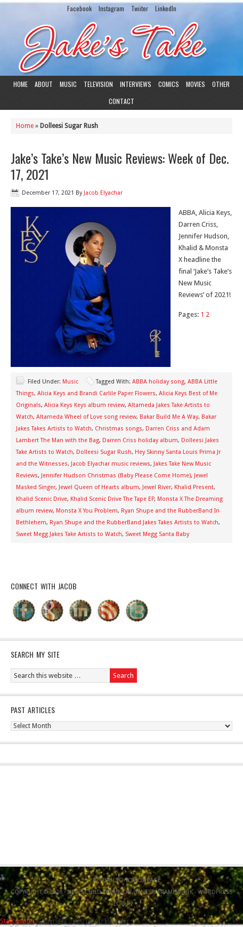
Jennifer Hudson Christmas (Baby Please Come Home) (116, 475)
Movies (195, 84)
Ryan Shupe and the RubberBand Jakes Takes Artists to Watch (134, 522)
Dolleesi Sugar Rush (104, 452)
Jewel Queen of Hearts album (99, 487)
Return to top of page (127, 880)
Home (20, 84)
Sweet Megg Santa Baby (157, 534)
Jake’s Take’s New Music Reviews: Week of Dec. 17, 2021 (120, 165)
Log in (123, 903)
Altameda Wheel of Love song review (86, 416)
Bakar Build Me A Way (169, 416)
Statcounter (17, 921)
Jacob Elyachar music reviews (110, 463)
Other (221, 84)
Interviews (135, 84)
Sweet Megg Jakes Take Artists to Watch (69, 534)
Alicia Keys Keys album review (84, 405)
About (44, 84)
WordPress (215, 892)
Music (68, 84)
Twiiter (139, 8)
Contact (121, 101)
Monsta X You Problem (87, 510)
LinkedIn (165, 8)
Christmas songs (118, 428)
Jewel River (156, 487)
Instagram (111, 8)
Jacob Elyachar (103, 192)
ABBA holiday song (158, 381)
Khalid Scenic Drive (41, 499)
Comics (168, 84)
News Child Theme (94, 892)
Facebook (79, 8)
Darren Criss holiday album (140, 440)
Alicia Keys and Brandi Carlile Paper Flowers (96, 393)
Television (98, 84)
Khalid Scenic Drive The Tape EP (112, 499)
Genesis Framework (163, 892)
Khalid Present (194, 487)
